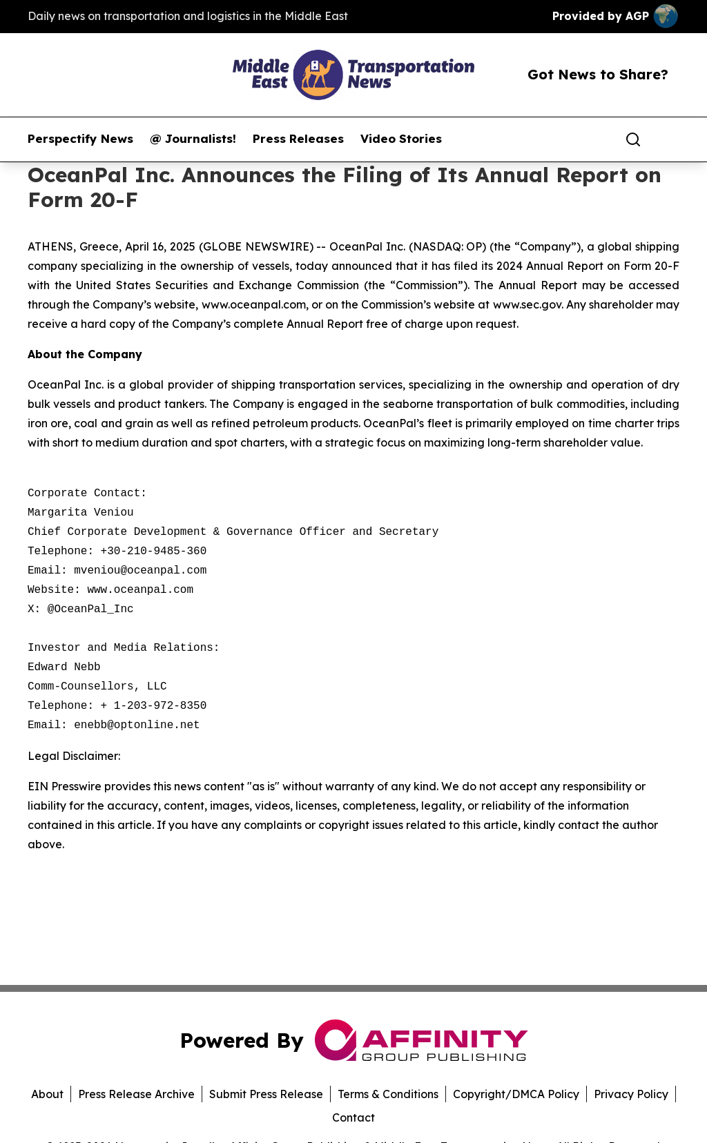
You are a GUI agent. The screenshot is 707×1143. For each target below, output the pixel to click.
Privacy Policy (631, 1094)
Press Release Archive (136, 1094)
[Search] (633, 139)
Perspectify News (80, 139)
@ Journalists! (193, 139)
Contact (353, 1117)
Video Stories (401, 139)
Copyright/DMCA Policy (516, 1094)
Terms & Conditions (388, 1094)
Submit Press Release (266, 1094)
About (47, 1094)
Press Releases (298, 139)
